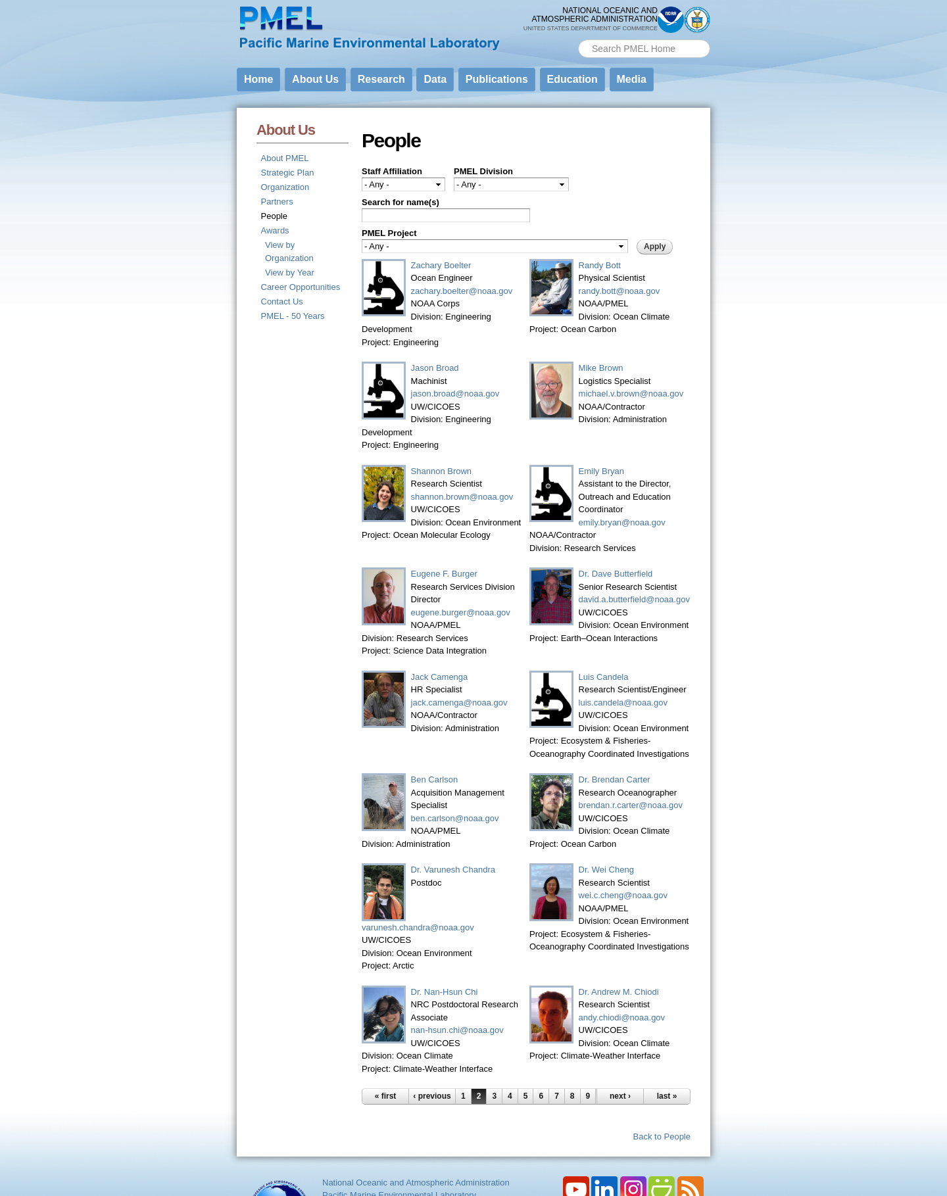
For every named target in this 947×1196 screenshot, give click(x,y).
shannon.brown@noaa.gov (462, 497)
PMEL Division (483, 171)
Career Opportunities (301, 287)
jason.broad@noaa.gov (455, 393)
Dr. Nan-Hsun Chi (444, 992)
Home (258, 79)
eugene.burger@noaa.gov (460, 612)
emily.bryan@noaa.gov (622, 522)
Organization (285, 187)
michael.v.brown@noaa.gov (631, 393)
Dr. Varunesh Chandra (453, 869)
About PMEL (285, 158)
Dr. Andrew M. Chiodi (619, 992)
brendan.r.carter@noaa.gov (631, 805)
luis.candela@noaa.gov (623, 702)
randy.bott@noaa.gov (619, 291)
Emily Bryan (601, 471)
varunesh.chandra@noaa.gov (418, 927)
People (274, 216)
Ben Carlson (434, 779)
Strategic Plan (287, 173)
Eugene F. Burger (444, 574)
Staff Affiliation (392, 171)
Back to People (662, 1136)
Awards (275, 230)
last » (667, 1096)
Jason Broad (435, 368)
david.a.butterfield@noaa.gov (634, 599)
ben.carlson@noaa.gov (455, 818)
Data (435, 79)
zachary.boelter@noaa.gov (462, 291)
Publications (497, 79)
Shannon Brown (441, 471)
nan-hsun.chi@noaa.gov (457, 1030)
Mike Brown (601, 368)
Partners (277, 201)
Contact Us (282, 301)
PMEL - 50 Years (293, 316)
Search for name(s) (400, 202)
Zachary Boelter (441, 265)
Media (631, 79)
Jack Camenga (439, 677)
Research (381, 79)
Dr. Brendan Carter (614, 779)
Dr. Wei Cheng (606, 869)
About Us (315, 79)
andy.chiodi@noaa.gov (622, 1017)
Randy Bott (600, 265)
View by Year (289, 272)
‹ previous (431, 1096)
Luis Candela (604, 677)
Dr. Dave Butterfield (616, 574)
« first (386, 1096)
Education (572, 79)
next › (620, 1096)
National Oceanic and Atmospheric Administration (416, 1182)
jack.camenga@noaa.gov (459, 702)
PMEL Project (389, 233)
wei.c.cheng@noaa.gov (623, 895)
